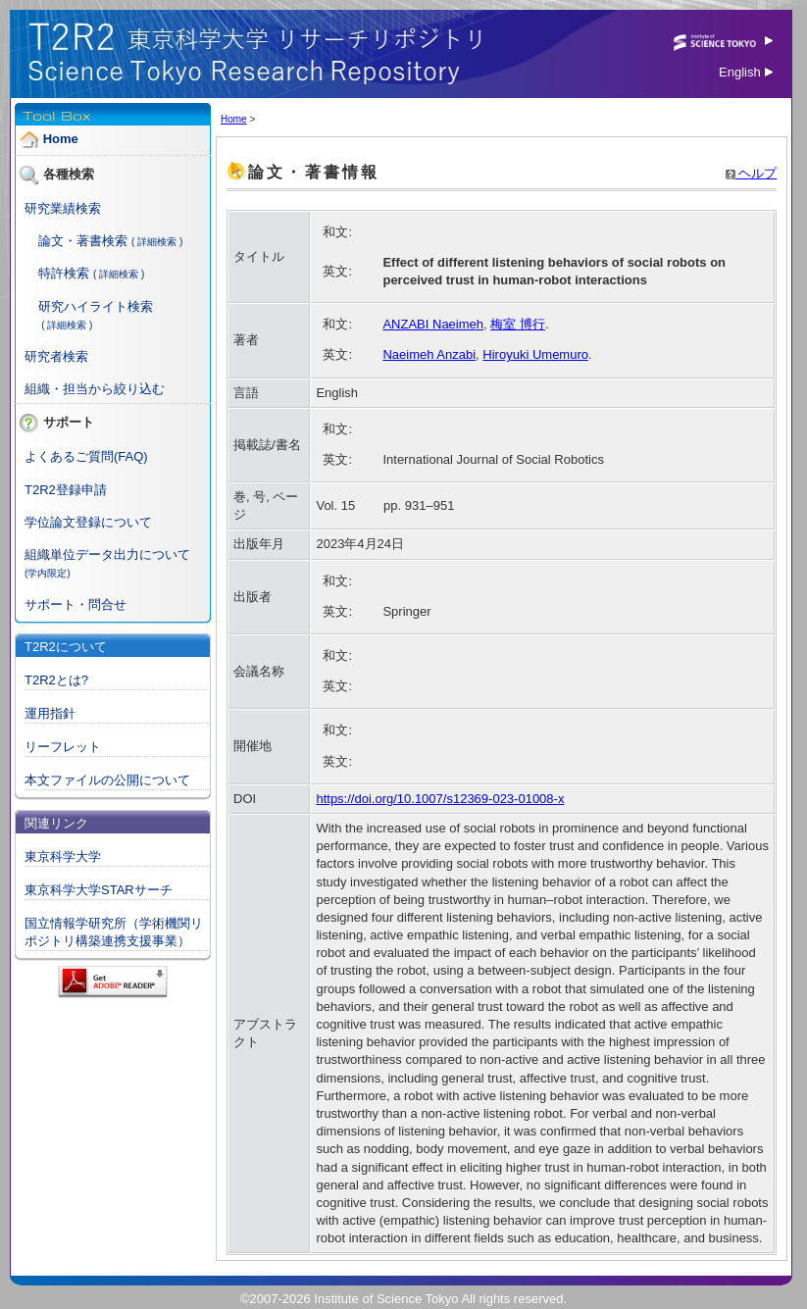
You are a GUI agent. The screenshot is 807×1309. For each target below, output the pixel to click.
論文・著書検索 (82, 240)
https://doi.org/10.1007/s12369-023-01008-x (440, 798)
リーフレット (63, 746)
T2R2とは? (56, 680)
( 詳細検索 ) (156, 241)
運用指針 (50, 713)
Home (60, 138)
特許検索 (63, 273)
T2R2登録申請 (66, 489)
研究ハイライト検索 (95, 306)
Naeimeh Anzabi (429, 354)
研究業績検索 (63, 208)
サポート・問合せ (75, 604)
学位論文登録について (88, 522)
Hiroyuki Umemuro (535, 354)
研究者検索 (56, 356)
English (746, 72)
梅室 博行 (517, 324)
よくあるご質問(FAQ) (86, 456)
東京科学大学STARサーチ (99, 889)
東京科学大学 (63, 856)
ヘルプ (752, 173)
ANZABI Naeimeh (432, 324)
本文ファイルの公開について (107, 780)
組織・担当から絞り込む (95, 388)
